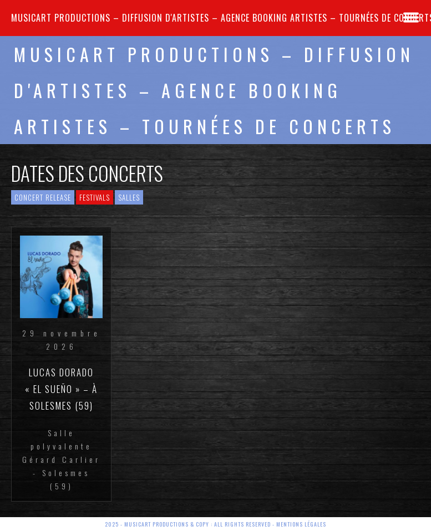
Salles (129, 197)
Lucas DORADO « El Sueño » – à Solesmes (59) (61, 388)
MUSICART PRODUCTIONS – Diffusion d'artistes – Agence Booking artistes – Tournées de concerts (214, 90)
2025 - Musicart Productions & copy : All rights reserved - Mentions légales (215, 524)
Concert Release (42, 197)
